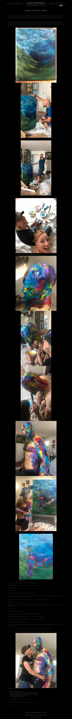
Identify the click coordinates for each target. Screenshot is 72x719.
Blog (14, 705)
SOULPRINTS (36, 3)
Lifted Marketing (42, 715)
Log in (31, 717)
